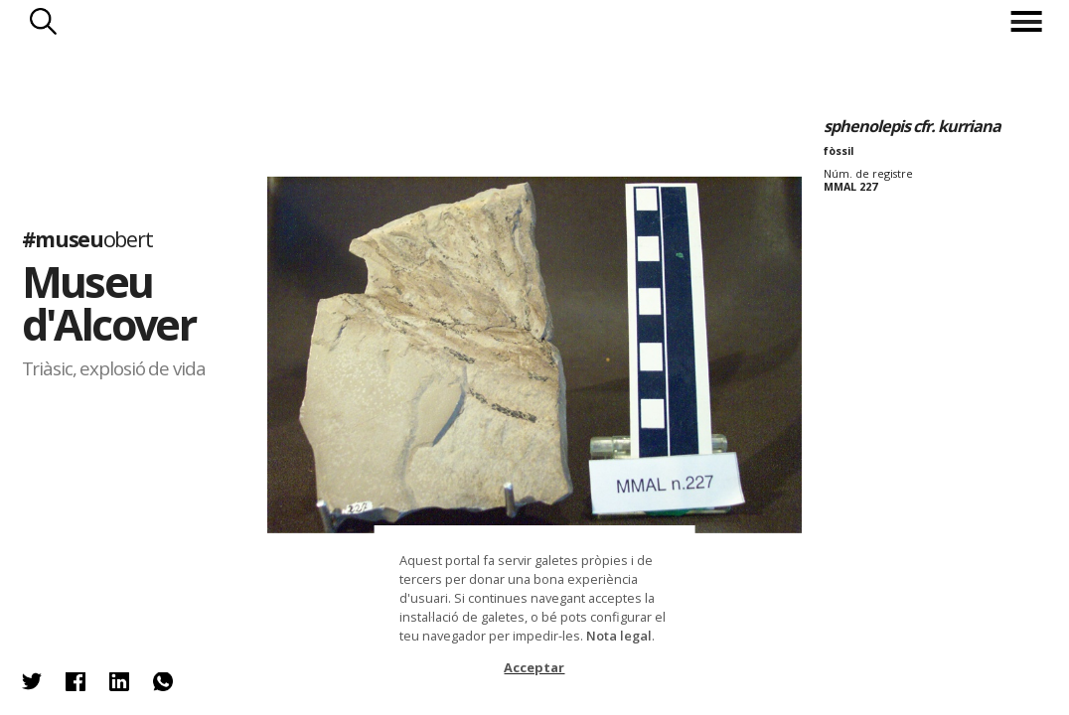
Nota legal (619, 635)
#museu (87, 238)
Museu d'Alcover (109, 303)
